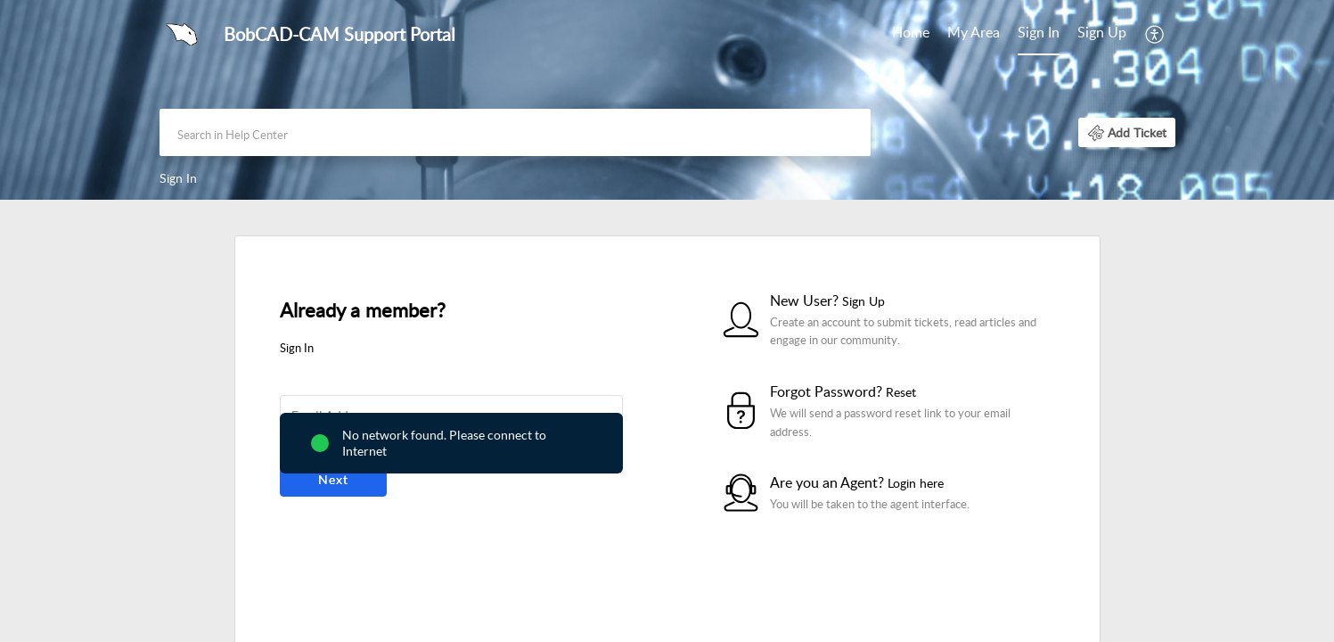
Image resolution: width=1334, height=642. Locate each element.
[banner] (667, 100)
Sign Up (1101, 32)
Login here (916, 482)
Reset (901, 391)
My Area (973, 32)
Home (910, 32)
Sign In (1039, 32)
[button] (1155, 33)
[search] (515, 132)
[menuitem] (910, 33)
